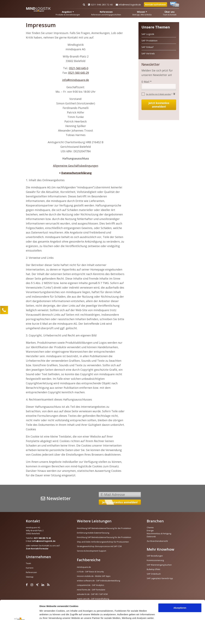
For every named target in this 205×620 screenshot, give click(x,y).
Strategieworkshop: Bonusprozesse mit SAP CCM (99, 546)
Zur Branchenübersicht (157, 541)
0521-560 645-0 (78, 68)
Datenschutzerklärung (76, 173)
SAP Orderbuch (154, 573)
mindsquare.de (84, 567)
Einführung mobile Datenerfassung (93, 532)
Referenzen (31, 572)
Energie (150, 530)
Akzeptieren (179, 588)
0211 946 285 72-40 (100, 4)
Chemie (150, 527)
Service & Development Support (91, 550)
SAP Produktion (149, 40)
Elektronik (151, 536)
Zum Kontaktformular (37, 548)
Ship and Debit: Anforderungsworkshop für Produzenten (103, 541)
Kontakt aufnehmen (155, 4)
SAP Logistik (147, 34)
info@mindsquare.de (75, 80)
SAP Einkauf (147, 46)
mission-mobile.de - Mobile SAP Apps (93, 576)
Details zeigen (47, 614)
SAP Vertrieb (148, 53)
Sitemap (29, 576)
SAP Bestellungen (155, 555)
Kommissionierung (155, 560)
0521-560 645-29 (78, 72)
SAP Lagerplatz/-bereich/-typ (160, 578)
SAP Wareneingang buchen (159, 564)
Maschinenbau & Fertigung (159, 533)
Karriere (29, 567)
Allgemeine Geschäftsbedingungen (75, 165)
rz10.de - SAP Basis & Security (90, 571)
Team (28, 563)
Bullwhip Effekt (153, 569)
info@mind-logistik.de (128, 4)
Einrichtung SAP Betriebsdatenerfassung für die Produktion (104, 528)
